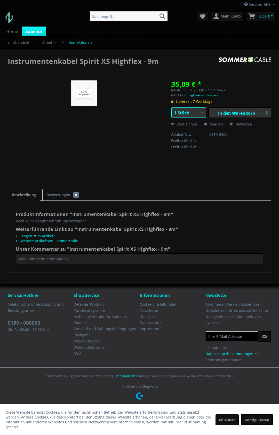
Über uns (148, 316)
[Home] (12, 31)
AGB (77, 353)
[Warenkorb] (261, 16)
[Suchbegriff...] (129, 16)
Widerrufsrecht (87, 341)
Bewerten (240, 124)
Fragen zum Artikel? (35, 235)
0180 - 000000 (24, 323)
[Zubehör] (34, 31)
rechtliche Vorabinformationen (100, 316)
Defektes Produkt (89, 304)
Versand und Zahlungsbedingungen (105, 328)
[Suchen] (162, 16)
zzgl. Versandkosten (203, 95)
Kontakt (80, 322)
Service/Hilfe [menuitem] (258, 4)
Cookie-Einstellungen (158, 304)
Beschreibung (24, 194)
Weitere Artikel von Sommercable (47, 240)
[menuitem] (129, 16)
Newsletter (149, 310)
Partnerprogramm (89, 310)
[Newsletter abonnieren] (264, 336)
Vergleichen (184, 124)
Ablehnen (227, 419)
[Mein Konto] (227, 16)
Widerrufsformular (90, 347)
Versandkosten (127, 376)
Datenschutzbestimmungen (229, 353)
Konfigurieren (257, 419)
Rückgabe (82, 334)
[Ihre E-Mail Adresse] (231, 336)
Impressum (149, 328)
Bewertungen (62, 195)
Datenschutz (150, 322)
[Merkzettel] (203, 16)
